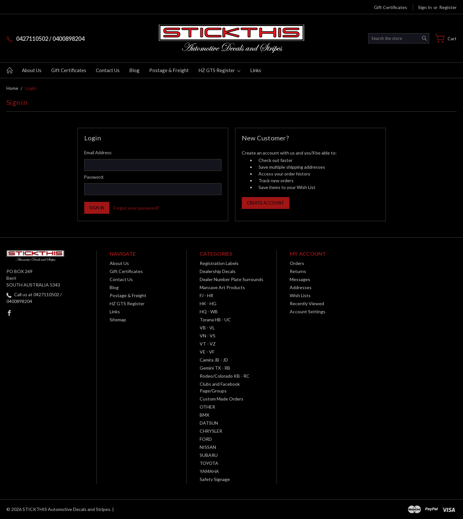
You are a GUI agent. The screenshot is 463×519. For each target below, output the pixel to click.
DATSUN (209, 423)
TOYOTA (209, 463)
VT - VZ (208, 343)
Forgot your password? (136, 208)
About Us (31, 70)
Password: (94, 177)
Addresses (301, 287)
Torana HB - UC (215, 319)
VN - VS (207, 335)
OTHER (207, 407)
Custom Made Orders (221, 398)
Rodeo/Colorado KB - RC (225, 376)
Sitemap (118, 319)
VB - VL (207, 327)
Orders (297, 263)
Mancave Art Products (222, 287)
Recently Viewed (307, 303)
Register (448, 7)
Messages (300, 279)
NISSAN (208, 447)
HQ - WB (209, 311)
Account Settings (307, 311)
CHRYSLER (211, 431)
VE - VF (207, 351)
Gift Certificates (390, 7)
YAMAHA (209, 471)
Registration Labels (219, 263)
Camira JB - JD (214, 360)
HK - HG (208, 303)
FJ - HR (206, 295)
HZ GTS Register (219, 70)
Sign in (425, 7)
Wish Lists (300, 295)
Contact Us (108, 70)
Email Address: (98, 152)
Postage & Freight (169, 70)
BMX (204, 415)
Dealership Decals (218, 271)
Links (255, 70)
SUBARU (209, 455)
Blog (134, 70)
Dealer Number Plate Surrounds (231, 279)
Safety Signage (215, 479)
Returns (298, 271)
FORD (206, 439)
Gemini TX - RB (215, 368)
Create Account (265, 202)
